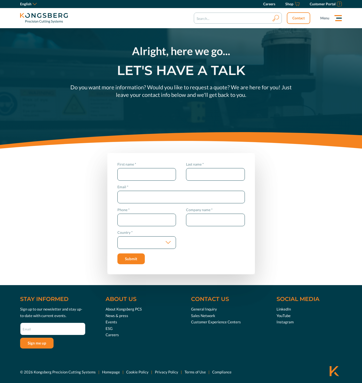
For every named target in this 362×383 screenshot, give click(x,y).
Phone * (123, 210)
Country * (125, 232)
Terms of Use (195, 371)
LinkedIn (284, 309)
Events (111, 322)
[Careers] (269, 4)
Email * (122, 187)
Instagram (285, 322)
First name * (126, 164)
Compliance (222, 371)
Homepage (111, 371)
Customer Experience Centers (216, 322)
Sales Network (203, 315)
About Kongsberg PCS (124, 309)
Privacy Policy (166, 371)
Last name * (195, 164)
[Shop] (292, 4)
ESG (109, 328)
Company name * (199, 210)
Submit (131, 258)
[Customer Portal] (326, 4)
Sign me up (37, 343)
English (28, 4)
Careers (112, 334)
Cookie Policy (137, 371)
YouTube (284, 315)
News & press (117, 315)
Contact (298, 18)
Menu (324, 18)
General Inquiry (204, 309)
